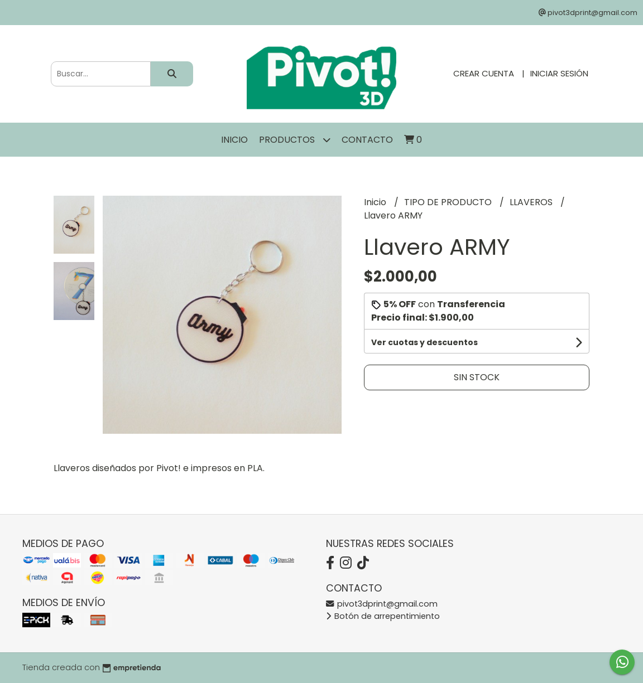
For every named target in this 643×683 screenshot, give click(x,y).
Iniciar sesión (559, 73)
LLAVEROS (532, 202)
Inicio (234, 139)
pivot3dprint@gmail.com (382, 603)
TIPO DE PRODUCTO (449, 202)
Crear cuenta (483, 73)
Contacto (367, 139)
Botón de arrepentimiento (383, 616)
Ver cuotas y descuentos (424, 342)
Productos (294, 140)
